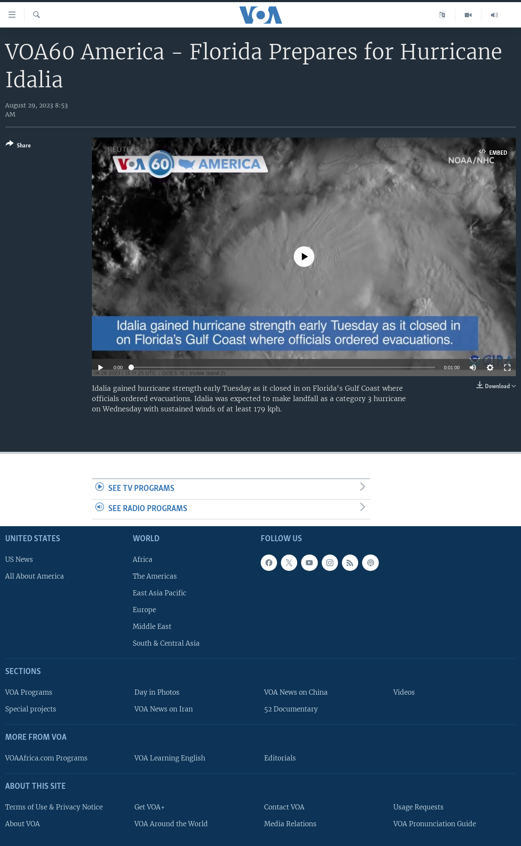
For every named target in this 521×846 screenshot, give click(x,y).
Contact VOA (284, 807)
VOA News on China (296, 692)
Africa (142, 559)
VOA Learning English (169, 758)
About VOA (22, 824)
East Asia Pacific (159, 593)
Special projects (30, 709)
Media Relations (290, 824)
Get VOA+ (149, 807)
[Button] (18, 146)
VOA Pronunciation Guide (434, 824)
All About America (34, 576)
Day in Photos (157, 692)
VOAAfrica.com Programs (46, 758)
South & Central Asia (166, 643)
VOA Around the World (171, 824)
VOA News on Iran (163, 709)
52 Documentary (291, 709)
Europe (144, 610)
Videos (404, 692)
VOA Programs (28, 692)
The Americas (155, 576)
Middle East (152, 626)
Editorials (280, 758)
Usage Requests (418, 807)
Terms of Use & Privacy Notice (54, 807)
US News (19, 559)
